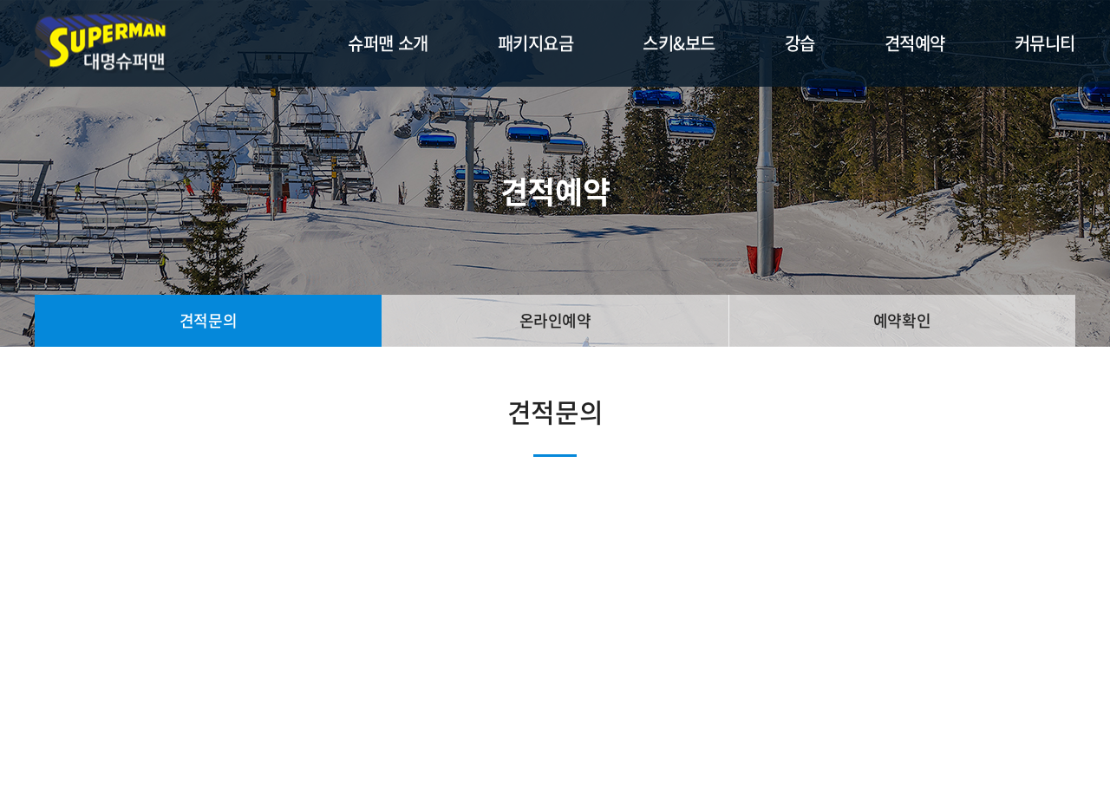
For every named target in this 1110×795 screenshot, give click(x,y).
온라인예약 (555, 320)
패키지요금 (536, 42)
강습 (800, 42)
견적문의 (208, 320)
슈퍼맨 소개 (388, 42)
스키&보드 (679, 42)
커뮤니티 (1045, 42)
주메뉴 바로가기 (0, 0)
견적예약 (915, 42)
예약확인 (901, 320)
